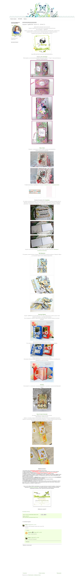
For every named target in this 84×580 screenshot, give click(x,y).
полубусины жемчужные (42, 250)
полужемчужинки (55, 184)
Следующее (25, 573)
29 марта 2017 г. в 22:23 (38, 532)
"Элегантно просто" (47, 184)
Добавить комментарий (27, 545)
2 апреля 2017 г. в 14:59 (35, 537)
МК (43, 416)
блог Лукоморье (44, 56)
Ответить (26, 527)
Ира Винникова (42, 253)
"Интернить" (56, 249)
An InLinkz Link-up (26, 511)
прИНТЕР (27, 516)
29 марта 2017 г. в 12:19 (32, 524)
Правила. (25, 18)
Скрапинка (47, 200)
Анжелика (30, 532)
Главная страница (13, 18)
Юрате (26, 524)
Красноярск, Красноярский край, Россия (31, 517)
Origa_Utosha (42, 147)
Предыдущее (59, 573)
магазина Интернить (34, 487)
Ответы (27, 530)
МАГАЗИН (20, 18)
